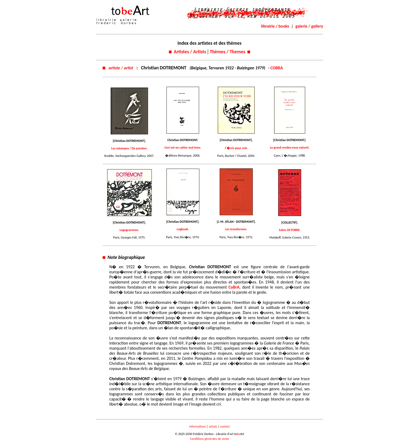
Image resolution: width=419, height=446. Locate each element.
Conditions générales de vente (209, 439)
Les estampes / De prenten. (129, 148)
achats (213, 426)
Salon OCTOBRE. (290, 230)
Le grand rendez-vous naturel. (289, 147)
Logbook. (183, 229)
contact (225, 426)
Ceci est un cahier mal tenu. (183, 147)
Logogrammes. (129, 230)
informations (197, 426)
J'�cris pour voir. (236, 148)
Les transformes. (236, 229)
